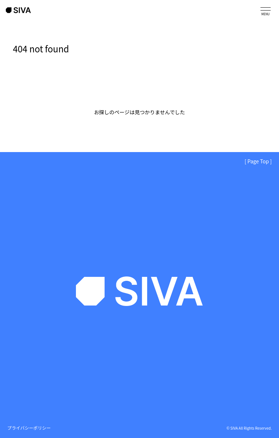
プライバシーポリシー (29, 428)
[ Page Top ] (258, 161)
